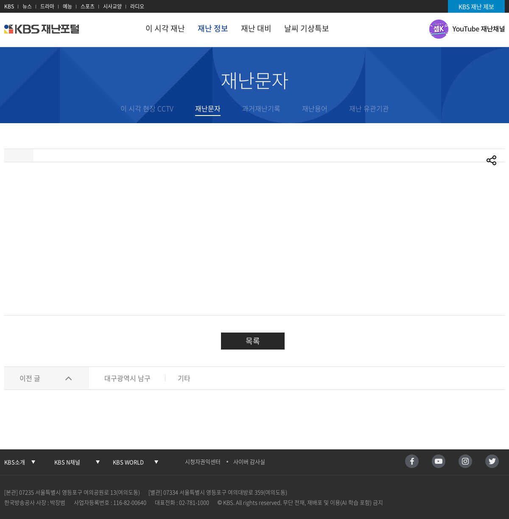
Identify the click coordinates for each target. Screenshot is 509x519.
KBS (9, 6)
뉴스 (27, 6)
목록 (253, 341)
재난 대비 (256, 28)
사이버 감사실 (249, 461)
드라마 (47, 6)
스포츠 (88, 6)
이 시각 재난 (165, 28)
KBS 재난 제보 (476, 6)
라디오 (137, 6)
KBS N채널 (67, 462)
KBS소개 (14, 462)
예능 (67, 6)
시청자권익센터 (203, 461)
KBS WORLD (128, 462)
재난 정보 (213, 28)
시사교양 (112, 6)
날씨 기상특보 (306, 28)
